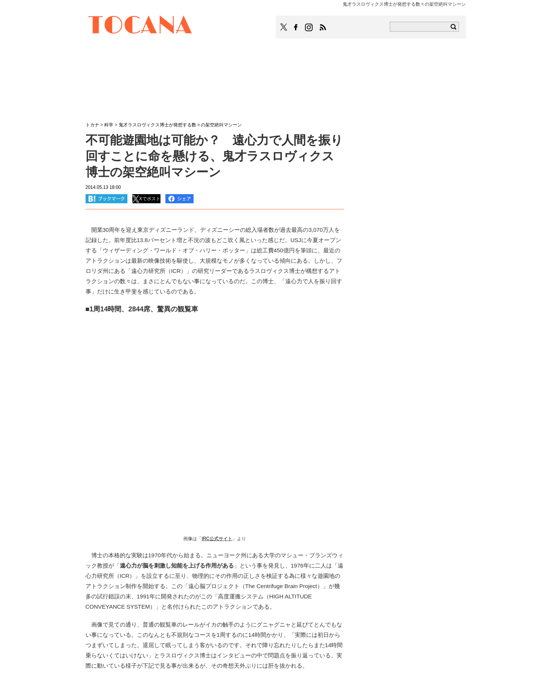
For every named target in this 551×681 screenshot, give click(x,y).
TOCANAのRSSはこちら (323, 27)
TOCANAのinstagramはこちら (309, 27)
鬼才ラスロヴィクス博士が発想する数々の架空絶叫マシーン (180, 125)
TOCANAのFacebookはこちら (296, 27)
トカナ (92, 125)
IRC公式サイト (217, 538)
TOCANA (140, 26)
